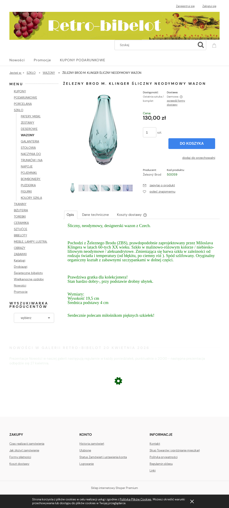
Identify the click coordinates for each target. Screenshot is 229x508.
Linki (153, 470)
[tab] (70, 215)
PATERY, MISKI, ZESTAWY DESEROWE (30, 122)
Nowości (20, 285)
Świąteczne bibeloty (28, 273)
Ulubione (85, 450)
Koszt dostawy (19, 464)
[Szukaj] (201, 45)
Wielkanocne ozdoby (29, 279)
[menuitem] (21, 60)
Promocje (21, 292)
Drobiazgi (20, 267)
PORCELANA (23, 104)
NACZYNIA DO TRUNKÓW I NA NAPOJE (31, 160)
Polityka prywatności (164, 457)
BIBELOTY (20, 235)
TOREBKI (20, 217)
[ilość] (149, 132)
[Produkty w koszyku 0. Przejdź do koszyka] (215, 44)
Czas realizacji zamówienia (26, 444)
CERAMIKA (21, 223)
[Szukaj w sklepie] (156, 45)
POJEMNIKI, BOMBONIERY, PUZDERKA (30, 179)
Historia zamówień (91, 444)
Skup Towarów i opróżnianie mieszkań (175, 450)
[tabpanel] (141, 274)
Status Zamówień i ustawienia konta (103, 457)
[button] (159, 185)
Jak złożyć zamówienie (24, 450)
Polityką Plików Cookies (135, 499)
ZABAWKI (20, 254)
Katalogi (19, 260)
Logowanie (86, 464)
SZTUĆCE (20, 229)
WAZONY (27, 135)
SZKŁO (18, 110)
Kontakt (155, 444)
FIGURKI (26, 191)
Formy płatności (20, 457)
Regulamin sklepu (161, 464)
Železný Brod (152, 174)
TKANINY (20, 204)
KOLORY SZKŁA (31, 198)
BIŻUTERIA (21, 210)
